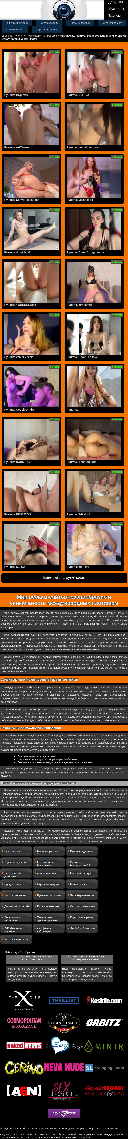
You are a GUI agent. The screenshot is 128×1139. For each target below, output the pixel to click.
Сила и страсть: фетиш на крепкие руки (32, 958)
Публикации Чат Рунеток (42, 35)
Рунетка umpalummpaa (82, 147)
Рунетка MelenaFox (80, 199)
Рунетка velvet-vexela (18, 357)
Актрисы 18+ (83, 1128)
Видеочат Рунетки (12, 35)
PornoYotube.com (112, 22)
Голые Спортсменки (106, 1128)
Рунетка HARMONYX (18, 462)
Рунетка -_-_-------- (79, 409)
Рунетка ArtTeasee (16, 147)
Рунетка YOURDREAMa (20, 304)
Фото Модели (66, 1128)
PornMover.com (49, 22)
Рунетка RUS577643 (17, 514)
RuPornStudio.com (17, 22)
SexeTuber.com (15, 29)
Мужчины (116, 9)
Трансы (114, 16)
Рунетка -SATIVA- (78, 95)
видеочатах (105, 645)
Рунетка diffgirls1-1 (17, 252)
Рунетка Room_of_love (82, 357)
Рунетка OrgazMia (16, 95)
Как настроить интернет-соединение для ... (87, 958)
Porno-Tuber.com (80, 22)
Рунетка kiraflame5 (79, 304)
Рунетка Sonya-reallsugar (21, 199)
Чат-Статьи (30, 1128)
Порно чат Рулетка (47, 29)
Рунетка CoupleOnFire (19, 409)
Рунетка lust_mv (78, 566)
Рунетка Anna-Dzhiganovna (85, 252)
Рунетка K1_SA (14, 566)
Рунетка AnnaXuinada (81, 462)
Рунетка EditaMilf (78, 514)
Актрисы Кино (47, 1128)
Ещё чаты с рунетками (64, 577)
